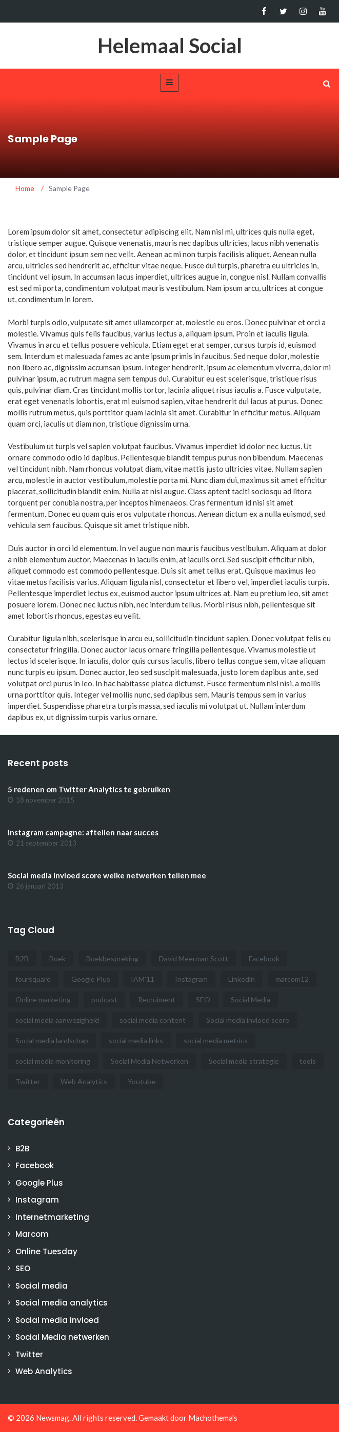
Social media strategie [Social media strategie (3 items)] (244, 1061)
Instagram (37, 1199)
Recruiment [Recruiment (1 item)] (156, 999)
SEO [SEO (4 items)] (203, 999)
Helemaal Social (169, 45)
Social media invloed (57, 1320)
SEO (22, 1268)
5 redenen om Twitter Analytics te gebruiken (89, 789)
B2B (22, 1148)
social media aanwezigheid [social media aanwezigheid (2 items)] (57, 1020)
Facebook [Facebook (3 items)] (264, 958)
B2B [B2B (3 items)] (22, 958)
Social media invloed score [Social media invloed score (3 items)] (247, 1020)
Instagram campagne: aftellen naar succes (83, 832)
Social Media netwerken (62, 1337)
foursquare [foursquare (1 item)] (33, 979)
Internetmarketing (52, 1217)
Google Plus (39, 1182)
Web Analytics (43, 1371)
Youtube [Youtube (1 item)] (141, 1081)
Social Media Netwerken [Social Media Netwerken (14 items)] (149, 1061)
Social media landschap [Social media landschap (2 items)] (51, 1040)
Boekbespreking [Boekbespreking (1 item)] (112, 958)
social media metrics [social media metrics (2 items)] (216, 1040)
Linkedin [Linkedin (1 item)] (241, 979)
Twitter (29, 1354)
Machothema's (212, 1417)
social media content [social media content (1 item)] (152, 1020)
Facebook (34, 1165)
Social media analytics (61, 1302)
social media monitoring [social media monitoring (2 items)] (52, 1061)
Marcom (32, 1234)
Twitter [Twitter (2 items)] (27, 1081)
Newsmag (52, 1417)
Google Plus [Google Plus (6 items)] (90, 979)
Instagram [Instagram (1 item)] (191, 979)
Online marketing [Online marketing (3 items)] (43, 999)
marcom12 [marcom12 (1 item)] (292, 979)
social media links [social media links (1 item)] (136, 1040)
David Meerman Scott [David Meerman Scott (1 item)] (193, 958)
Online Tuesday (46, 1251)
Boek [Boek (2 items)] (57, 958)
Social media (41, 1285)
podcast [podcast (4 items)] (104, 999)
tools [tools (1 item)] (308, 1061)
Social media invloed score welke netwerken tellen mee (107, 875)
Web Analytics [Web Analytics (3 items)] (84, 1081)
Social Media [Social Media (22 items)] (250, 999)
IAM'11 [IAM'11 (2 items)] (142, 979)
